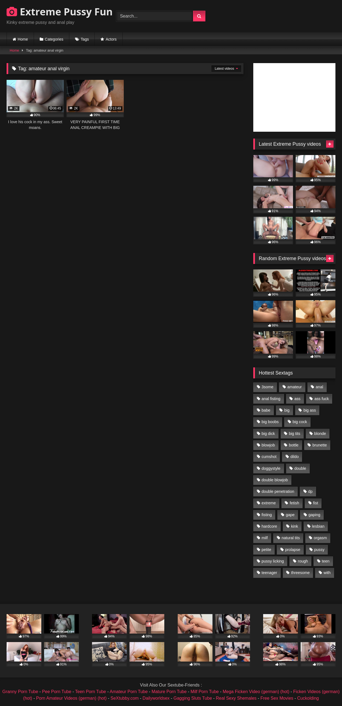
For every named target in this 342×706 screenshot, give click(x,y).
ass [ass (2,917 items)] (297, 398)
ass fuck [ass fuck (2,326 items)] (321, 398)
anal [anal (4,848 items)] (319, 387)
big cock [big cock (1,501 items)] (300, 422)
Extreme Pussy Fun (60, 11)
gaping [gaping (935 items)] (314, 515)
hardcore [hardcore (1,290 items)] (269, 526)
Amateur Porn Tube (129, 691)
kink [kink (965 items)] (294, 526)
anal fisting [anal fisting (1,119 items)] (270, 398)
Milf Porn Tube (205, 691)
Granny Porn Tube (20, 691)
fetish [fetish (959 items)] (294, 503)
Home (23, 39)
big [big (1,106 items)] (286, 410)
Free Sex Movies (276, 698)
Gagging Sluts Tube (193, 698)
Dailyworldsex (156, 698)
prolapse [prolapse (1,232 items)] (292, 549)
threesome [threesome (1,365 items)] (300, 572)
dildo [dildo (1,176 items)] (294, 456)
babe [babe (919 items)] (265, 410)
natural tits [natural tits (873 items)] (290, 538)
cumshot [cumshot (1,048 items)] (268, 456)
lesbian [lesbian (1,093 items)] (318, 526)
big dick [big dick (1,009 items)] (268, 433)
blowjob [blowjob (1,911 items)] (268, 445)
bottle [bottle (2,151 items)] (293, 445)
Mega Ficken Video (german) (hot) (256, 691)
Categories (54, 39)
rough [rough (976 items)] (303, 561)
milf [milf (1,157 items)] (264, 538)
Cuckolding (308, 698)
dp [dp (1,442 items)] (310, 491)
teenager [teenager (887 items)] (269, 572)
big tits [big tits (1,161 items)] (294, 433)
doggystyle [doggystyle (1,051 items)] (270, 468)
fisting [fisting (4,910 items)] (266, 515)
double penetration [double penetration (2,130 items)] (277, 491)
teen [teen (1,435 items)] (325, 561)
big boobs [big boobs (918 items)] (269, 422)
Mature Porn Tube (169, 691)
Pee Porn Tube (56, 691)
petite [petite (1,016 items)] (266, 549)
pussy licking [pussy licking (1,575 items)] (272, 561)
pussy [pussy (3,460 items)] (319, 549)
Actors (111, 39)
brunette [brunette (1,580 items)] (319, 445)
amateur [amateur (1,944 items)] (294, 387)
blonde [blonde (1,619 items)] (320, 433)
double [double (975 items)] (300, 468)
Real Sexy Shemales (236, 698)
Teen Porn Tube (90, 691)
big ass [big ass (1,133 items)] (309, 410)
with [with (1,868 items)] (327, 572)
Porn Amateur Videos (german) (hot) (71, 698)
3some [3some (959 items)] (267, 387)
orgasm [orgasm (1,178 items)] (320, 538)
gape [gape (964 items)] (290, 515)
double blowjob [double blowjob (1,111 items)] (274, 480)
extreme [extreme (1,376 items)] (268, 503)
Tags (85, 39)
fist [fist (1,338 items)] (315, 503)
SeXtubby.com (125, 698)
